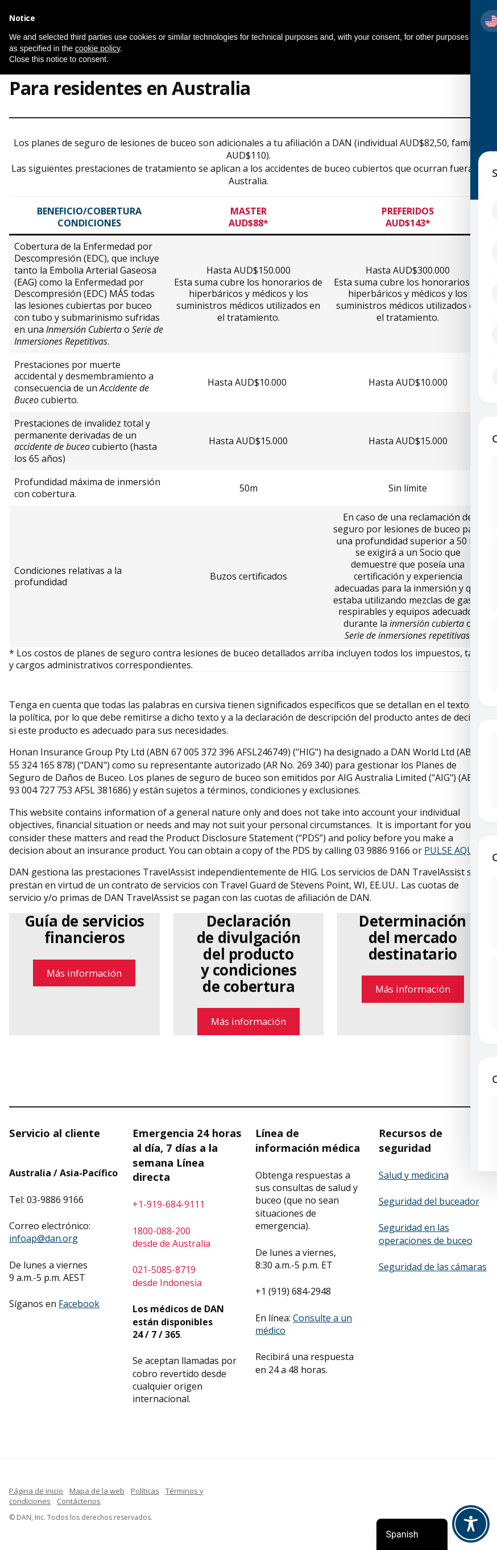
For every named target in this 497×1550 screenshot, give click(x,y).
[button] (482, 18)
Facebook (79, 1303)
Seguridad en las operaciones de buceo (426, 1233)
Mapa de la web (97, 1491)
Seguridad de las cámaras (433, 1266)
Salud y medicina (414, 1175)
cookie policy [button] (97, 48)
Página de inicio (36, 1491)
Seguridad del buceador (429, 1201)
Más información (84, 972)
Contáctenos (79, 1501)
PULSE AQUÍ (450, 850)
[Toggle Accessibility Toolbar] (470, 1523)
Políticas (145, 1491)
